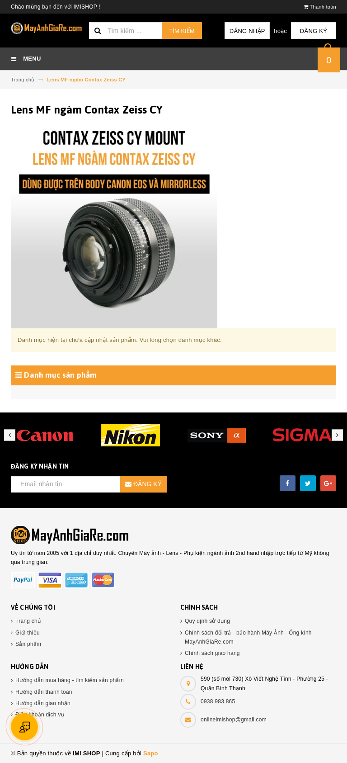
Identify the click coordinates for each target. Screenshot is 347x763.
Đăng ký (313, 31)
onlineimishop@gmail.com (234, 719)
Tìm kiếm (181, 31)
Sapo (150, 753)
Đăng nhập (247, 31)
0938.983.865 (218, 701)
